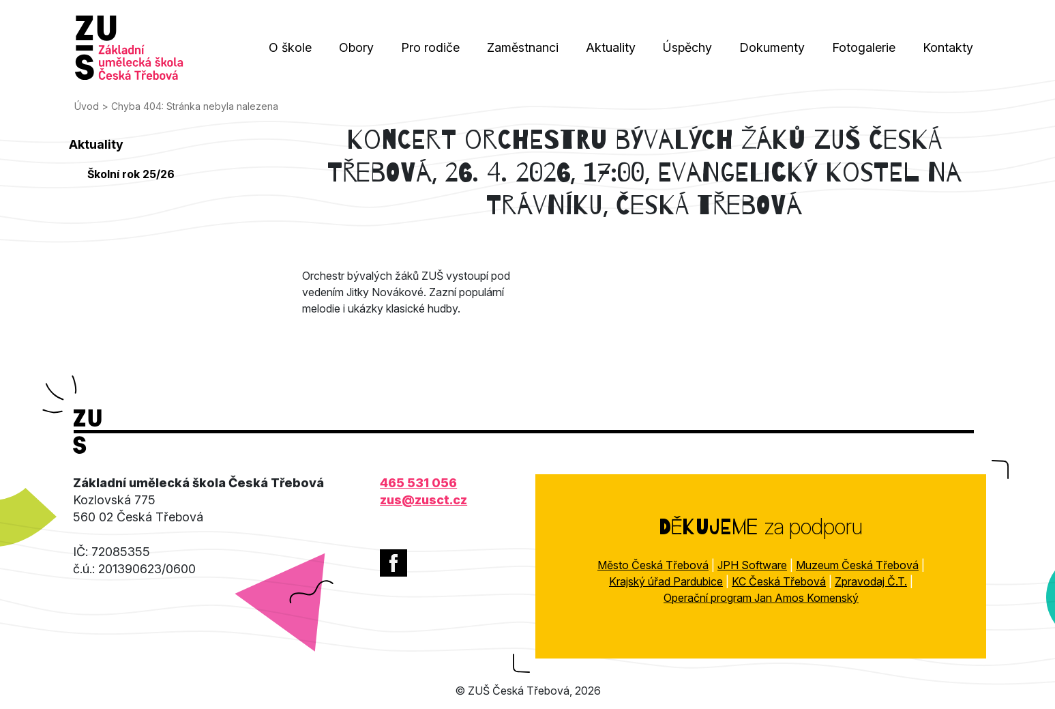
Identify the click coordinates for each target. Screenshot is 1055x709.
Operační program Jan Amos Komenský (761, 598)
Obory (356, 47)
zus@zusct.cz (423, 500)
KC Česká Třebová (779, 581)
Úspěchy (687, 47)
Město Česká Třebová (653, 565)
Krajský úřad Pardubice (666, 581)
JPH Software (752, 565)
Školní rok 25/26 (131, 174)
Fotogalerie (863, 47)
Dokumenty (772, 47)
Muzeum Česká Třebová (857, 565)
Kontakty (948, 47)
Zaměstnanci (523, 47)
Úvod (86, 106)
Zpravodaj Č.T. (871, 581)
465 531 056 (418, 483)
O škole (290, 47)
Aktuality (611, 47)
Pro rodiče (430, 47)
